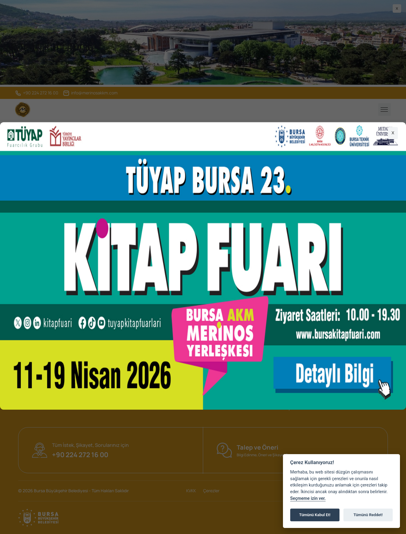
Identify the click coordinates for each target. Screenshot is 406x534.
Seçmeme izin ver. (308, 498)
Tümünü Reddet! (368, 515)
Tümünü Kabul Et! (314, 515)
